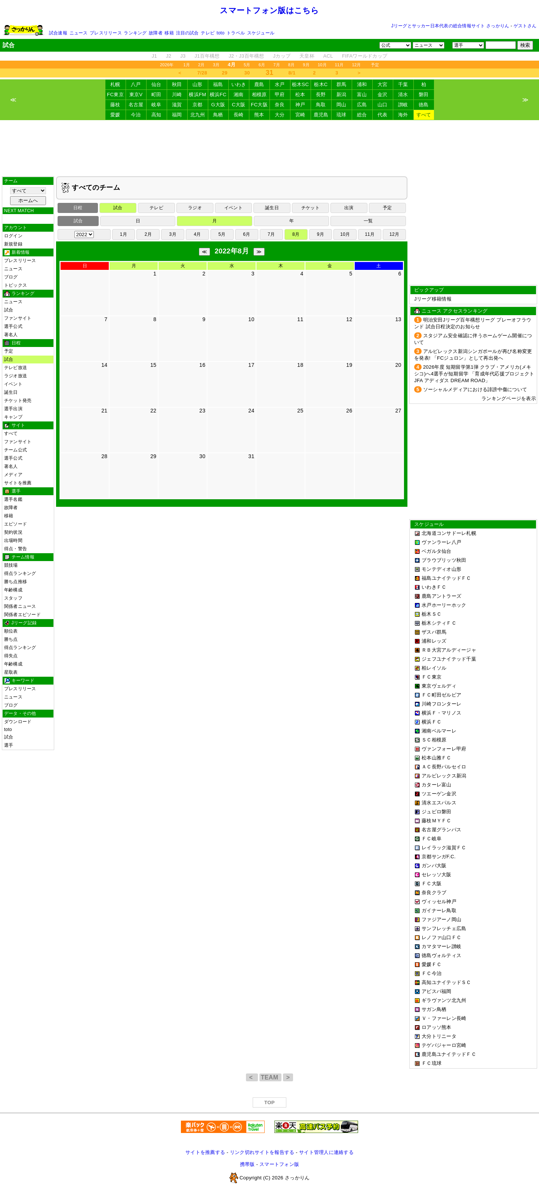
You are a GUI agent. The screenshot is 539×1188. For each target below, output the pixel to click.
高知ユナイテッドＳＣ (446, 982)
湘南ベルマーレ (439, 731)
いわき (238, 84)
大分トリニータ (439, 1036)
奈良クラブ (434, 892)
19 (349, 365)
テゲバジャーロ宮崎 (444, 1045)
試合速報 (58, 33)
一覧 (368, 220)
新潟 (341, 94)
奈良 (280, 104)
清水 (403, 94)
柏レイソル (434, 668)
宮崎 (300, 115)
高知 (156, 115)
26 (349, 411)
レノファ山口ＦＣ (441, 937)
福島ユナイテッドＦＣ (446, 578)
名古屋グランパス (441, 829)
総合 (362, 115)
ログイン (13, 235)
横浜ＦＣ (431, 722)
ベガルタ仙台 (437, 551)
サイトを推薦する (205, 1152)
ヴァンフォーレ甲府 (444, 749)
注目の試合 (187, 33)
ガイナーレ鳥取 (439, 910)
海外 (403, 115)
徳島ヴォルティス (441, 955)
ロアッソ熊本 (437, 1027)
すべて (423, 115)
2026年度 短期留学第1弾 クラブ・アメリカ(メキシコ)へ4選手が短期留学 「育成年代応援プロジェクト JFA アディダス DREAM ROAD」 (474, 373)
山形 (197, 84)
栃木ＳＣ (431, 614)
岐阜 (156, 104)
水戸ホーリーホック (444, 605)
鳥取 (321, 104)
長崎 (239, 115)
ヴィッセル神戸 (439, 901)
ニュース (79, 33)
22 (153, 411)
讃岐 (403, 104)
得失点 (11, 655)
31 (251, 456)
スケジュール (260, 33)
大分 (280, 115)
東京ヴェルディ (439, 686)
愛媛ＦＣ (431, 964)
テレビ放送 (15, 367)
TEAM (270, 1077)
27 (398, 411)
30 (247, 73)
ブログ (11, 277)
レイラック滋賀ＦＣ (444, 847)
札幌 (115, 84)
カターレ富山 (437, 785)
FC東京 (115, 94)
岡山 (341, 104)
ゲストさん (525, 25)
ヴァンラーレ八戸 (441, 542)
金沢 (383, 94)
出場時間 (13, 540)
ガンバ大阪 (434, 865)
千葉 (403, 84)
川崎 (177, 94)
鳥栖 (218, 115)
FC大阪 (259, 104)
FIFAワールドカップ (364, 56)
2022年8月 (232, 251)
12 (349, 319)
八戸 (136, 84)
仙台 (156, 84)
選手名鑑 (13, 499)
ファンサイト (17, 318)
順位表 (11, 631)
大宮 (383, 84)
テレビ (208, 33)
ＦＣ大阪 (431, 883)
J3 (182, 56)
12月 (356, 65)
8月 (291, 65)
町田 (156, 94)
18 (300, 365)
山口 (383, 104)
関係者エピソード (22, 614)
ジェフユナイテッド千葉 (449, 659)
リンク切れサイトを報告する (262, 1152)
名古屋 (136, 104)
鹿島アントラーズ (441, 596)
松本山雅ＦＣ (437, 758)
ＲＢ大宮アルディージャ (449, 650)
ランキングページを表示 (508, 398)
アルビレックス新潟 (444, 776)
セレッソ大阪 (437, 874)
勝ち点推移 (15, 581)
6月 (262, 65)
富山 (362, 94)
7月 (276, 65)
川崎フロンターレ (441, 704)
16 (202, 365)
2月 (201, 65)
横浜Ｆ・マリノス (441, 713)
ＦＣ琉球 (431, 1063)
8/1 (292, 73)
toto (221, 33)
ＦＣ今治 (431, 973)
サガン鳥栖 (434, 1009)
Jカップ (282, 56)
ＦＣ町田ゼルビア (441, 695)
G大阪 (218, 104)
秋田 (177, 84)
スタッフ (13, 598)
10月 (322, 65)
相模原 (259, 94)
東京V (136, 94)
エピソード (15, 524)
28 (104, 456)
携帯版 (247, 1164)
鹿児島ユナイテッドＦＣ (449, 1054)
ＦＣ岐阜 (431, 838)
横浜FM (197, 94)
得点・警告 (15, 548)
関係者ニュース (20, 606)
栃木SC (300, 84)
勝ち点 (11, 639)
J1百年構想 (206, 56)
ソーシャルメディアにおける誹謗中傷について (475, 389)
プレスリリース (106, 33)
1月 (187, 65)
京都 (197, 104)
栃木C (320, 84)
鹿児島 (321, 115)
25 (300, 411)
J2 (168, 56)
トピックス (15, 285)
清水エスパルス (439, 802)
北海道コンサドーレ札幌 (449, 533)
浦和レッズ (434, 641)
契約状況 (13, 532)
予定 (375, 65)
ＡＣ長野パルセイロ (444, 767)
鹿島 (259, 84)
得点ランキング (20, 573)
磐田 (424, 94)
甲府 (280, 94)
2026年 (167, 65)
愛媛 (115, 115)
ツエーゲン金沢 (439, 793)
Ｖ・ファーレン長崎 (444, 1018)
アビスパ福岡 (437, 991)
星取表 (11, 672)
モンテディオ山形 (441, 569)
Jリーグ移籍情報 (433, 299)
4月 (197, 234)
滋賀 (177, 104)
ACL (328, 56)
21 (104, 411)
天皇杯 (306, 56)
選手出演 (13, 408)
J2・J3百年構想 (246, 56)
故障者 (156, 33)
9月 (306, 65)
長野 (321, 94)
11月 (339, 65)
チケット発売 (17, 400)
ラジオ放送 (15, 375)
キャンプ (13, 417)
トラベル (236, 33)
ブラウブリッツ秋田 (444, 560)
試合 (8, 310)
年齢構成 (13, 590)
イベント (13, 384)
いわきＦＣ (434, 587)
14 (104, 365)
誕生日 (11, 392)
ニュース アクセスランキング (454, 311)
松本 (300, 94)
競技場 (11, 565)
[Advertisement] (269, 148)
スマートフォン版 (279, 1164)
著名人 (11, 334)
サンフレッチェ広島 (444, 928)
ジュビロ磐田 (437, 811)
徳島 (424, 104)
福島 (218, 84)
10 (251, 319)
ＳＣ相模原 (434, 740)
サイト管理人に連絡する (326, 1152)
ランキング (135, 33)
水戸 (280, 84)
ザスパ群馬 (434, 632)
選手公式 (13, 326)
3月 (216, 65)
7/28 (202, 73)
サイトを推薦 (17, 482)
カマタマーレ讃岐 (441, 946)
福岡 (177, 115)
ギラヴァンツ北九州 (444, 1000)
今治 (136, 115)
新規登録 (13, 244)
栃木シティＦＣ (439, 623)
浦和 (362, 84)
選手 (8, 745)
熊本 (259, 115)
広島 (362, 104)
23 (202, 411)
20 (398, 365)
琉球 (341, 115)
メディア (13, 474)
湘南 (239, 94)
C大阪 (238, 104)
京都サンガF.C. (439, 856)
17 (251, 365)
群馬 (341, 84)
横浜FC (218, 94)
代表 (383, 115)
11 (300, 319)
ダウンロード (17, 721)
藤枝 (115, 104)
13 (398, 319)
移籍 (168, 33)
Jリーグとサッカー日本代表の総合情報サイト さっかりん (450, 25)
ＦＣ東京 (431, 677)
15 (153, 365)
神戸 (300, 104)
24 (251, 411)
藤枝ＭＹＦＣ (437, 820)
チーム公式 (15, 450)
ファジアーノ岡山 (441, 919)
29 (225, 73)
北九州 (197, 115)
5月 (247, 65)
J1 (154, 56)
